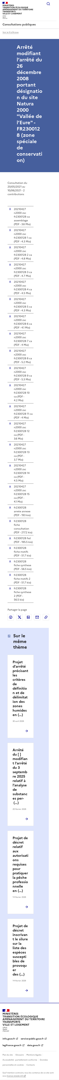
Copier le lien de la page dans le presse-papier (46, 617)
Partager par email (37, 617)
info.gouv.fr (9, 1038)
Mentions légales (33, 1054)
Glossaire (19, 1054)
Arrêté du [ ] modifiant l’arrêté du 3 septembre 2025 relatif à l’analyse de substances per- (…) (20, 776)
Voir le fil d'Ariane (11, 32)
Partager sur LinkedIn (28, 617)
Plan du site (8, 1054)
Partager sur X (19, 617)
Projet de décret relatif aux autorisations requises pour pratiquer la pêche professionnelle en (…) (20, 864)
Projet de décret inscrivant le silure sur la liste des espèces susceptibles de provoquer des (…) (20, 950)
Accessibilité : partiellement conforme (20, 1059)
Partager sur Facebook (11, 617)
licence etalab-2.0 (15, 1076)
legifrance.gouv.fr (12, 1045)
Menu (54, 4)
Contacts (30, 1065)
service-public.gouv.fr (32, 1038)
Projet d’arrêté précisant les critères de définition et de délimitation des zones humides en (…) (20, 688)
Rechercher (48, 4)
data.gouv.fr (33, 1045)
